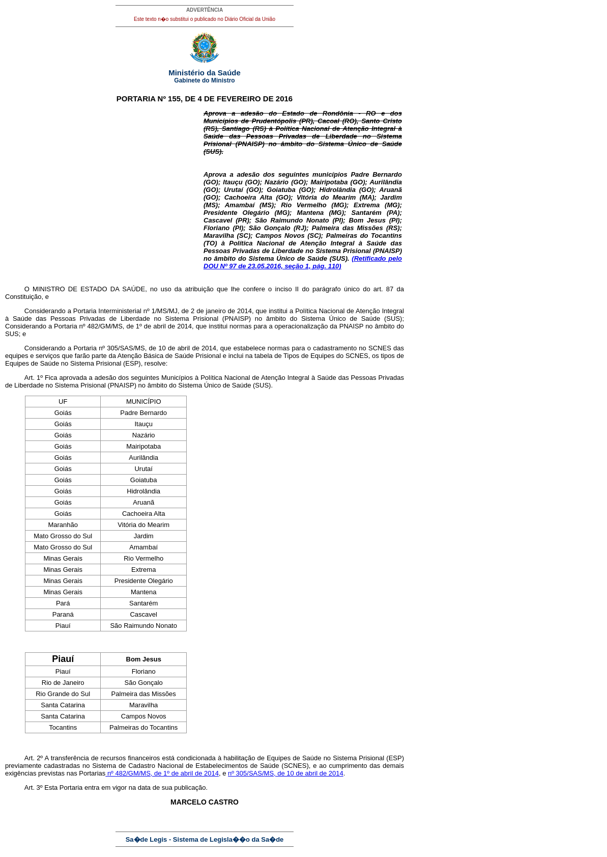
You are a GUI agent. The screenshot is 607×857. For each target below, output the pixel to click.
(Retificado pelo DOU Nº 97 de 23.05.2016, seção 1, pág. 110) (303, 262)
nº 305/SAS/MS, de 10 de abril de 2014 (285, 773)
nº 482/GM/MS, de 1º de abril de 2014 (162, 773)
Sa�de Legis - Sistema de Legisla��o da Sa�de (205, 839)
